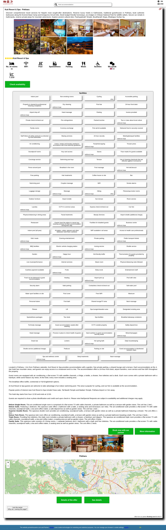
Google (51, 527)
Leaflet (147, 493)
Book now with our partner (121, 431)
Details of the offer (69, 500)
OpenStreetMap (156, 493)
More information (147, 431)
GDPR (126, 527)
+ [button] (8, 462)
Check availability (17, 84)
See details (97, 500)
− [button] (8, 466)
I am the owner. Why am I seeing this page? (17, 508)
